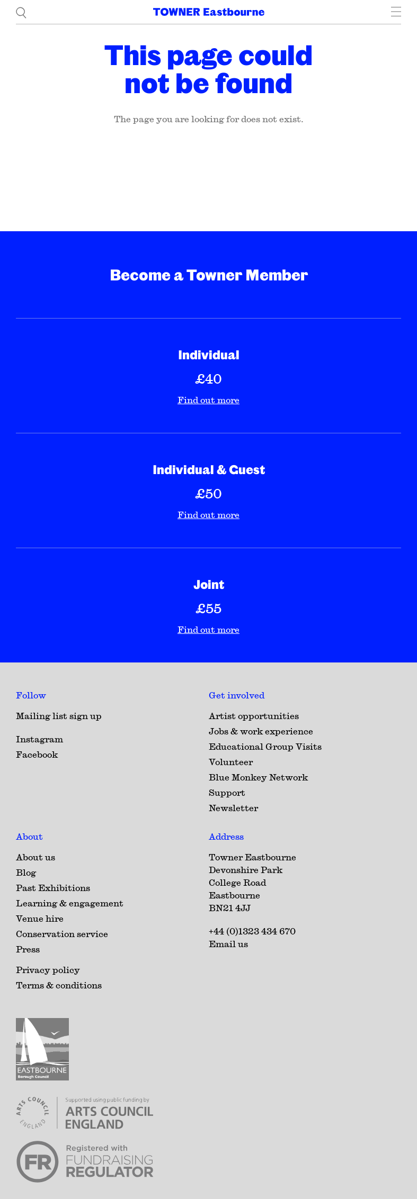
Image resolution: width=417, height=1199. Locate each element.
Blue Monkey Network (258, 777)
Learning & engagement (69, 903)
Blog (26, 872)
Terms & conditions (59, 985)
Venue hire (40, 918)
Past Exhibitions (53, 888)
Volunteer (231, 762)
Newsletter (233, 808)
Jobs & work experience (261, 731)
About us (35, 857)
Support (227, 792)
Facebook (37, 754)
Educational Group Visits (265, 746)
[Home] (208, 12)
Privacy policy (48, 970)
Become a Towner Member (209, 275)
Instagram (39, 739)
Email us (228, 944)
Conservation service (62, 934)
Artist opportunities (254, 716)
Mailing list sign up (59, 716)
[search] (21, 12)
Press (28, 949)
